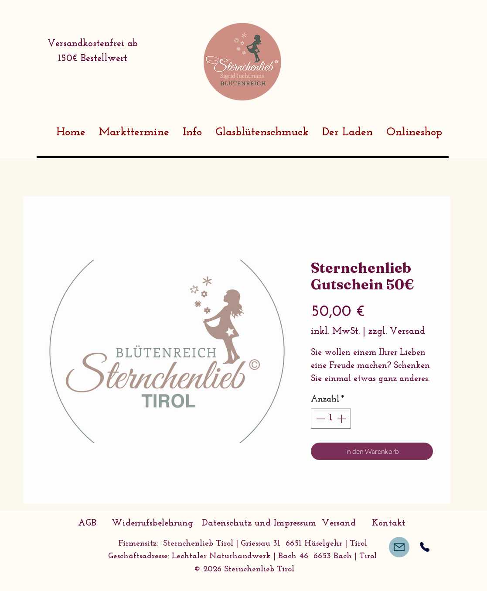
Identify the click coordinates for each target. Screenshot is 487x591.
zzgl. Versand (396, 331)
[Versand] (339, 523)
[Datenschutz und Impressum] (259, 523)
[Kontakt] (389, 523)
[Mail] (399, 547)
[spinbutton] (331, 418)
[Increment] (342, 418)
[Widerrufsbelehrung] (152, 523)
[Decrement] (319, 418)
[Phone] (425, 547)
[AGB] (87, 523)
